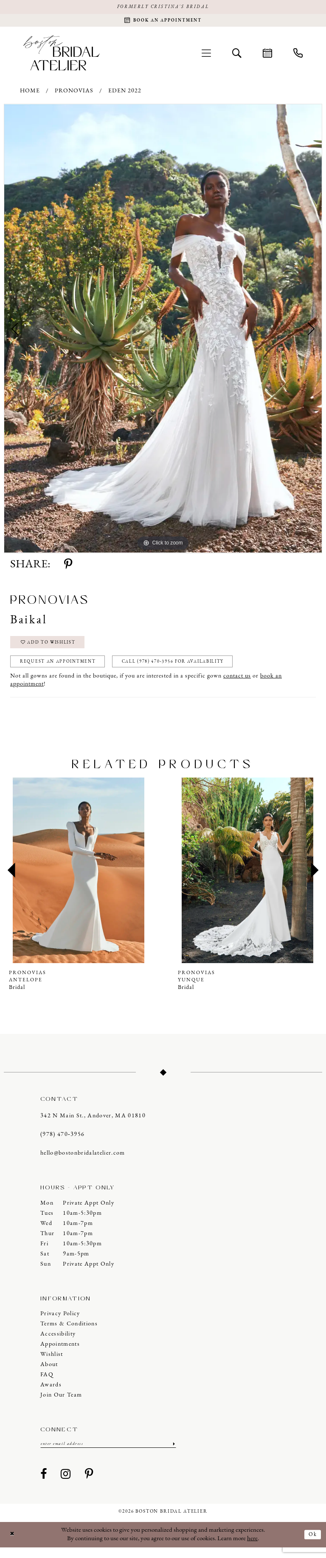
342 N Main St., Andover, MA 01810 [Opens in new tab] (93, 1125)
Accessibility (58, 1343)
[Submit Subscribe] (173, 1454)
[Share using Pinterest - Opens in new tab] (68, 567)
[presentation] (78, 879)
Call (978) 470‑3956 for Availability (201, 670)
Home (30, 94)
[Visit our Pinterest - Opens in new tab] (89, 1485)
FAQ (46, 1384)
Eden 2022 (124, 94)
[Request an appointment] (163, 22)
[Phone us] (298, 55)
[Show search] (237, 55)
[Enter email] (108, 1454)
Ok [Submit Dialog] (312, 1544)
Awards (51, 1394)
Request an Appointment (66, 670)
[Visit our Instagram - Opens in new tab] (66, 1485)
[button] (206, 55)
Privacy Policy (60, 1323)
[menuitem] (206, 55)
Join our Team (61, 1404)
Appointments (60, 1353)
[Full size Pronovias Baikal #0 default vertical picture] (163, 332)
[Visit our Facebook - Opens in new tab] (43, 1485)
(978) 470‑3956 (62, 1144)
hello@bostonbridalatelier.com (82, 1162)
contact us (237, 685)
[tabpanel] (163, 332)
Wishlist (51, 1364)
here (252, 1549)
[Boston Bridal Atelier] (61, 55)
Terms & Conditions (69, 1333)
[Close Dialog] (13, 1545)
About (49, 1374)
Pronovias (74, 94)
